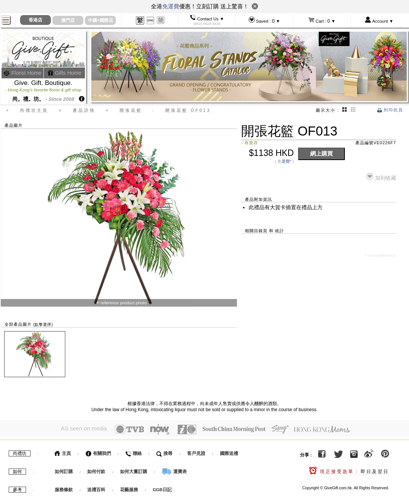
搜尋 (164, 452)
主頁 (63, 452)
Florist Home (22, 73)
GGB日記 (162, 488)
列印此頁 (390, 110)
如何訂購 (64, 470)
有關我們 (98, 452)
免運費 (170, 6)
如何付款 (96, 470)
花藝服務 (129, 488)
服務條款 (64, 488)
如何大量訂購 (134, 470)
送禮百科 (96, 488)
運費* (286, 161)
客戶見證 (196, 452)
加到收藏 (381, 177)
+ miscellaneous (380, 255)
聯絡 (133, 452)
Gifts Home (64, 73)
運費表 (174, 470)
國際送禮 (229, 452)
